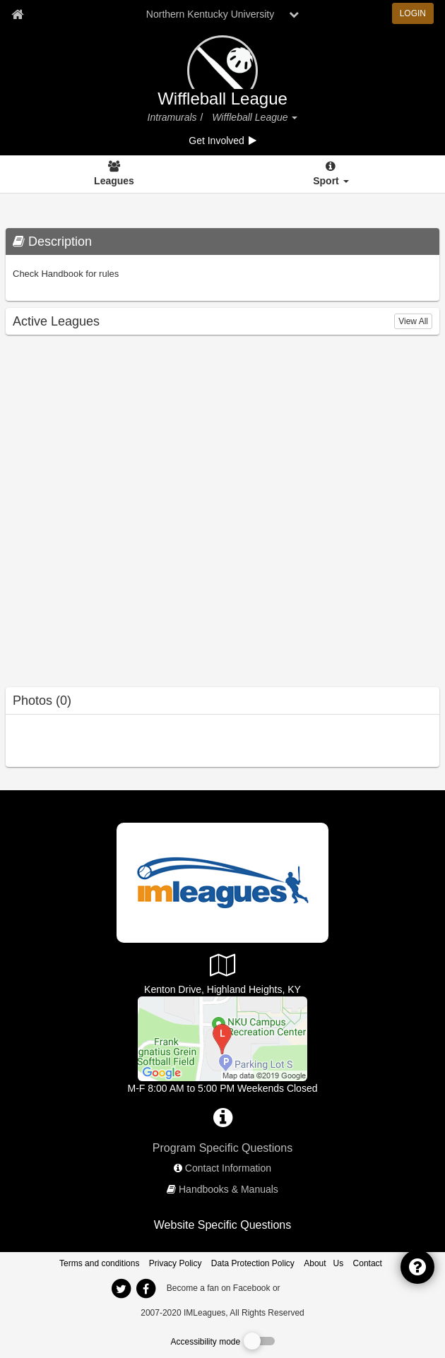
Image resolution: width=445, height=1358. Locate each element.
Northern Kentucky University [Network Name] (210, 14)
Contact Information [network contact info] (228, 1168)
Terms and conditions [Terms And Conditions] (99, 1263)
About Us (323, 1263)
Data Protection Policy (253, 1263)
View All (413, 321)
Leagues (114, 180)
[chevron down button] (294, 14)
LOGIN (413, 13)
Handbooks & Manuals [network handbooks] (228, 1189)
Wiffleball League (222, 99)
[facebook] (311, 1287)
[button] (293, 117)
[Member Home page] (17, 14)
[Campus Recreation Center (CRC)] (222, 1038)
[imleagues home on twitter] (120, 1288)
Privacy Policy (175, 1263)
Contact (367, 1263)
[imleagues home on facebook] (145, 1288)
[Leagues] (114, 174)
